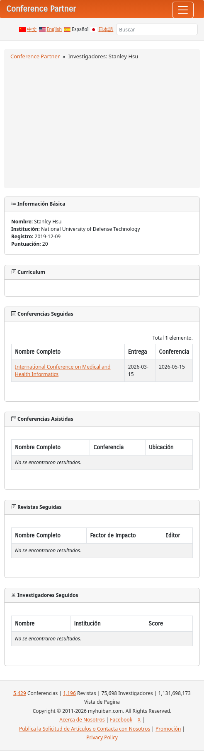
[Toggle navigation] (183, 10)
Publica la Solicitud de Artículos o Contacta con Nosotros (84, 728)
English (54, 29)
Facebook (121, 719)
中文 (32, 29)
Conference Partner (35, 56)
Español (80, 29)
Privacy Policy (102, 737)
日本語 (105, 29)
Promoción (168, 728)
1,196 (69, 693)
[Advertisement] (102, 123)
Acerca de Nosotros (81, 719)
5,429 (19, 693)
